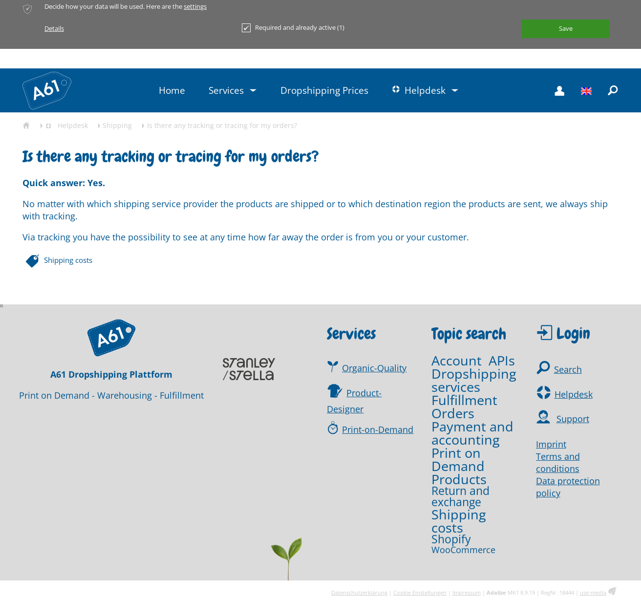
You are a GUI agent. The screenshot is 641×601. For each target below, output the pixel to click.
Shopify (451, 540)
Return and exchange (460, 497)
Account (456, 360)
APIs (502, 360)
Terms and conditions (558, 463)
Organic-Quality (374, 368)
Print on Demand (458, 460)
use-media (593, 592)
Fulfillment (464, 400)
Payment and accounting (472, 433)
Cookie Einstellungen (420, 592)
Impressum (466, 592)
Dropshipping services (473, 380)
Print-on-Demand (377, 430)
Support (572, 420)
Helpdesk (574, 395)
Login (573, 333)
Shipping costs (68, 260)
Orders (452, 413)
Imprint (551, 445)
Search (568, 370)
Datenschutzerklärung (359, 592)
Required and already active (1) (293, 27)
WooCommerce (463, 550)
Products (459, 479)
